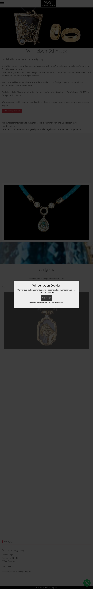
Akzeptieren (46, 298)
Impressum (57, 302)
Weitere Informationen (39, 302)
